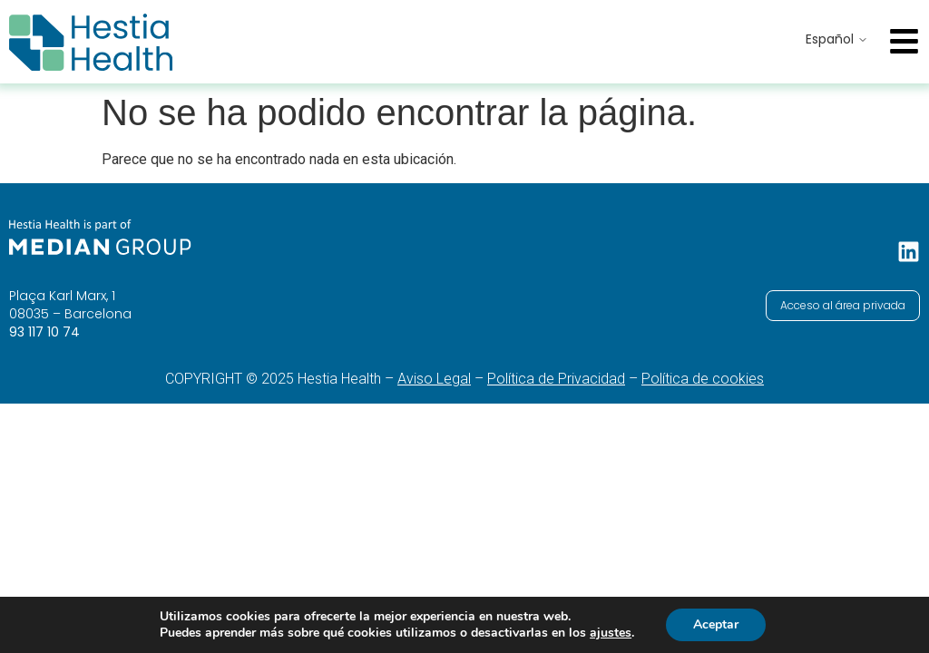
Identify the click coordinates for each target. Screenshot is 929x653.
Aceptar (715, 624)
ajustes (610, 633)
